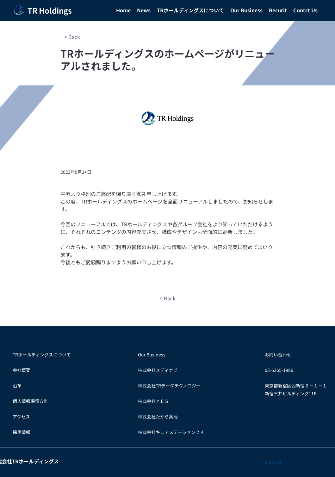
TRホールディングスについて (42, 354)
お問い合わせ (278, 354)
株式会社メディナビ (157, 370)
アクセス (21, 416)
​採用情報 (21, 432)
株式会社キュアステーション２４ (171, 432)
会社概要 (21, 370)
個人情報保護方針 (30, 401)
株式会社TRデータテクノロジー (169, 385)
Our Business (151, 354)
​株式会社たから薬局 (158, 416)
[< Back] (72, 36)
